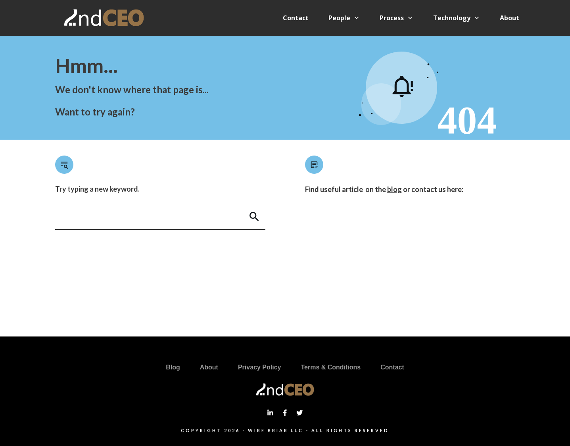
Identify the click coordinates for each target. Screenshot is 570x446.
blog (394, 189)
